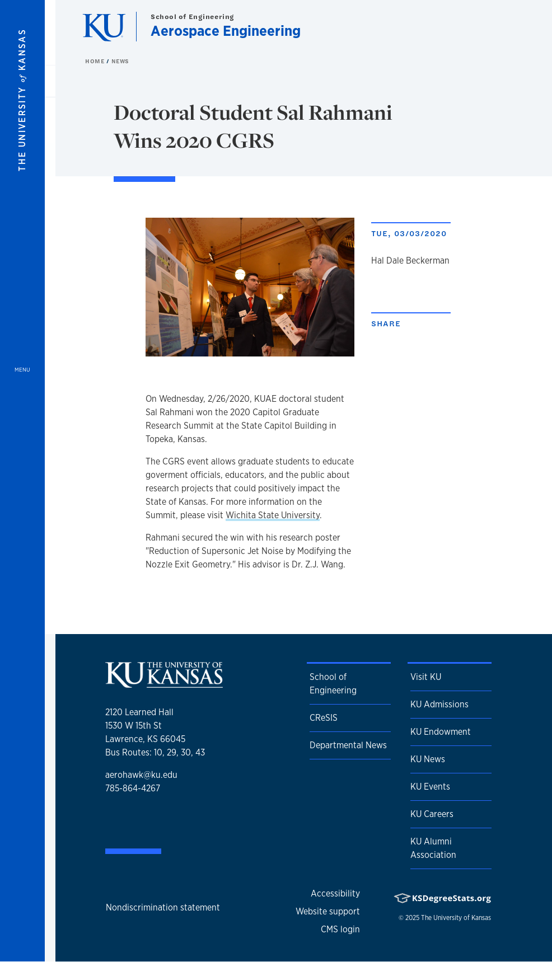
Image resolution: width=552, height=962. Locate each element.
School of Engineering (193, 16)
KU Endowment (440, 732)
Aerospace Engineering (226, 30)
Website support (328, 911)
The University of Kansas (456, 917)
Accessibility (335, 893)
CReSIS (324, 718)
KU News (427, 759)
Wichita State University (273, 515)
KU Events (430, 786)
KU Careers (431, 814)
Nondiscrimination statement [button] (163, 907)
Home (95, 61)
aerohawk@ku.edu (141, 775)
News (120, 61)
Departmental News (348, 745)
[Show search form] (503, 27)
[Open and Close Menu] (22, 481)
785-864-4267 (132, 788)
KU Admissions (439, 704)
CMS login (340, 929)
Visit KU (425, 677)
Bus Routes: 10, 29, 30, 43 (155, 752)
